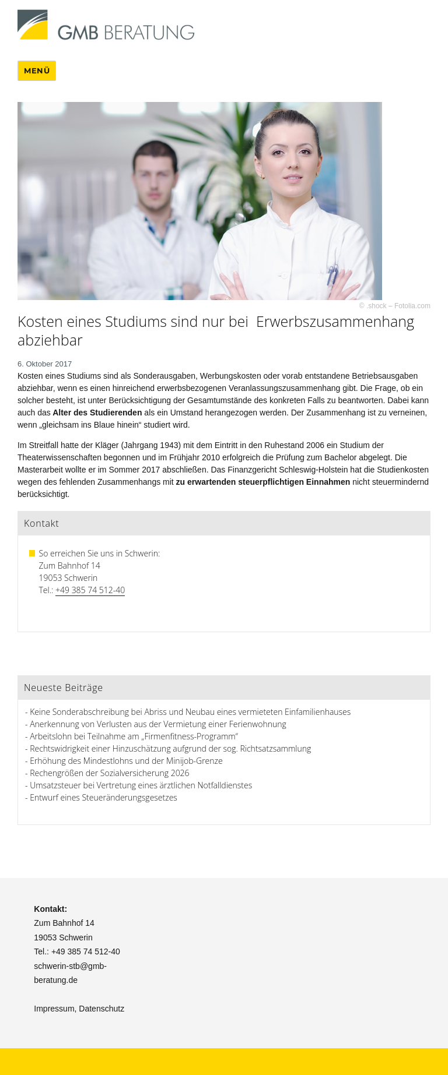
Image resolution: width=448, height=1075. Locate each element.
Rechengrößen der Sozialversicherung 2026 (109, 772)
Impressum (54, 1008)
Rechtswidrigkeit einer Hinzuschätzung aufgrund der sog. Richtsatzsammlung (170, 748)
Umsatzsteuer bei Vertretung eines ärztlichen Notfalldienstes (141, 785)
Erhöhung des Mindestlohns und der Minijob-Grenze (126, 760)
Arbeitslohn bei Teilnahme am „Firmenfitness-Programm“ (134, 736)
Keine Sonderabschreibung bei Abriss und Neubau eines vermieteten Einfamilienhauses (190, 711)
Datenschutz (101, 1008)
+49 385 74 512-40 (90, 589)
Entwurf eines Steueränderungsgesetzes (103, 797)
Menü (37, 70)
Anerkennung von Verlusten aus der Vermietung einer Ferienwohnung (158, 723)
